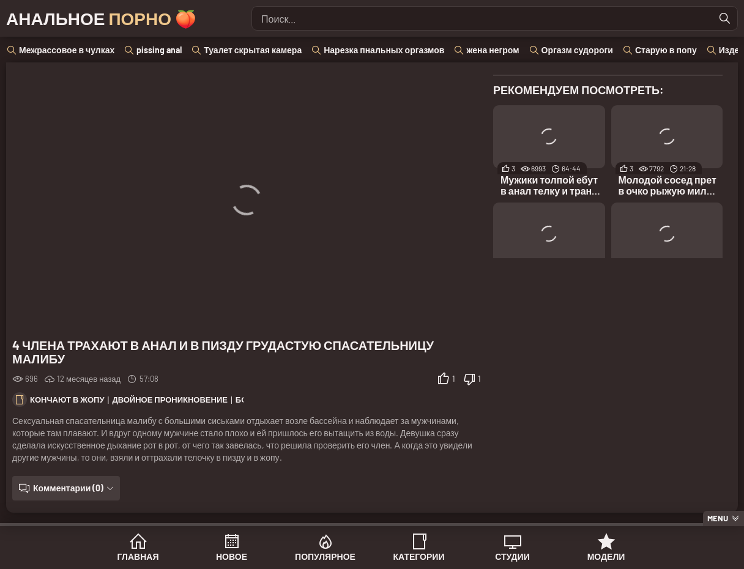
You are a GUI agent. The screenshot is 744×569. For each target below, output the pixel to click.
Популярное (325, 556)
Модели (606, 556)
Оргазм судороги (577, 50)
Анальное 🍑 (101, 18)
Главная (138, 556)
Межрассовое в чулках (66, 50)
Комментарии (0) (68, 488)
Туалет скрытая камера (253, 50)
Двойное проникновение (170, 399)
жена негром (492, 50)
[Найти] (725, 18)
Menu (717, 518)
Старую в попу (666, 50)
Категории (419, 556)
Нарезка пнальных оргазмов (384, 50)
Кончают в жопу (67, 399)
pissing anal (159, 50)
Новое (231, 556)
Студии (512, 556)
